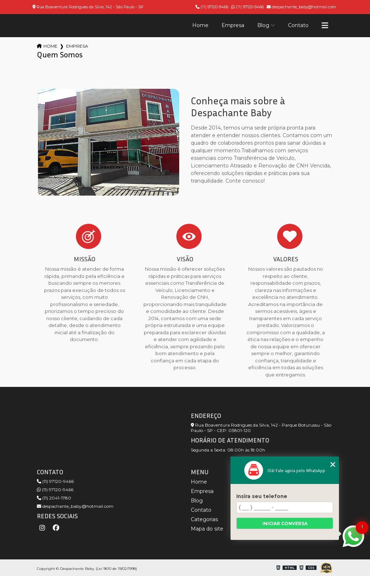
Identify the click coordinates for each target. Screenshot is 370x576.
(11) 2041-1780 (54, 498)
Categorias (204, 519)
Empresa (232, 25)
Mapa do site (207, 528)
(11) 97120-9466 (211, 6)
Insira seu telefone (261, 496)
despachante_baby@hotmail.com (301, 6)
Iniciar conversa (284, 523)
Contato (298, 25)
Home (200, 25)
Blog (263, 25)
